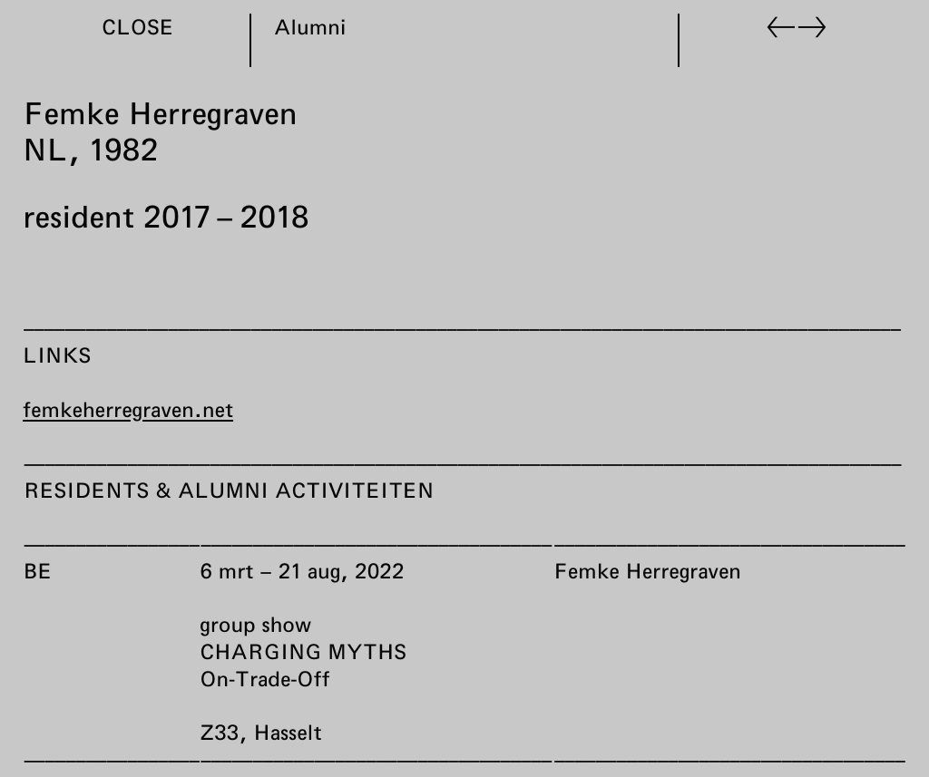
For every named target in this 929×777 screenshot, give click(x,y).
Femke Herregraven (646, 570)
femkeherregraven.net (128, 409)
